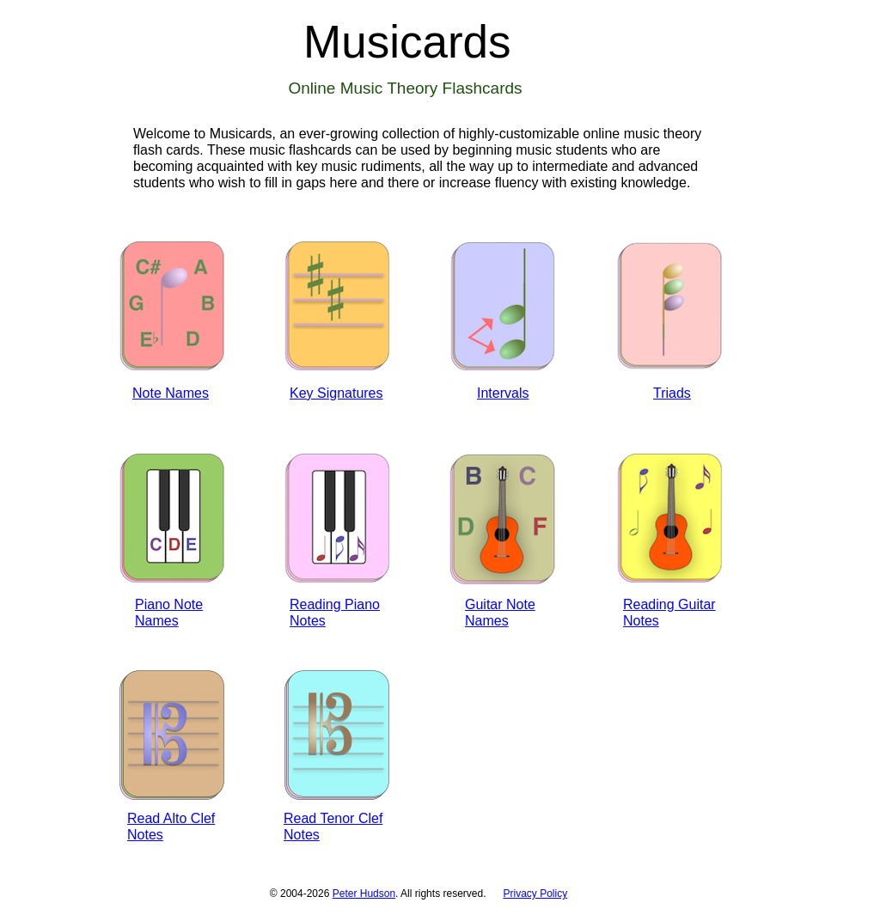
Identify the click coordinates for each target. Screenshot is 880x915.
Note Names (170, 393)
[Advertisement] (586, 756)
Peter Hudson (364, 894)
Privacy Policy (536, 894)
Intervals (503, 393)
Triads (672, 393)
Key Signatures (336, 393)
